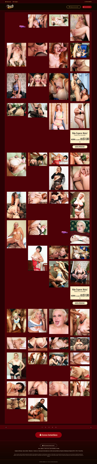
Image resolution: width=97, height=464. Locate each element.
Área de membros (89, 1)
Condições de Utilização (18, 451)
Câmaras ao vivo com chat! (74, 7)
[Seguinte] (91, 427)
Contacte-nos (36, 451)
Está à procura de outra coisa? (49, 445)
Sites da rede (8, 1)
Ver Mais (58, 448)
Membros (42, 448)
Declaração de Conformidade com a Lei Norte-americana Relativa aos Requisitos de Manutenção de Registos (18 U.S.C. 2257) (58, 451)
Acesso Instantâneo (87, 7)
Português (16, 1)
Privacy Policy (81, 451)
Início (39, 448)
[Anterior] (6, 427)
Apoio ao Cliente (25, 451)
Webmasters (31, 451)
